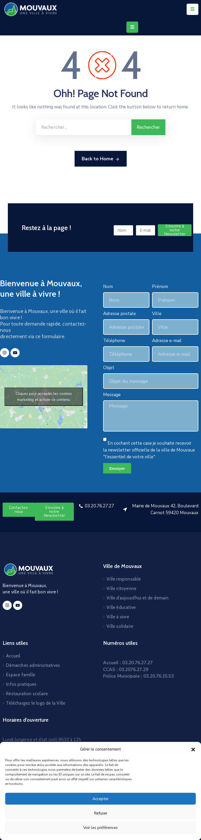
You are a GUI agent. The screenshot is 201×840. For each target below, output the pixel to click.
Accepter (100, 798)
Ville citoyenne (121, 588)
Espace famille (20, 674)
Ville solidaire (120, 626)
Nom (108, 287)
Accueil (13, 655)
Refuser (100, 813)
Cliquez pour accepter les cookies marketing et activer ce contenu (44, 396)
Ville (156, 314)
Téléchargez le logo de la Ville (35, 703)
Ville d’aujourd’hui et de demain (138, 597)
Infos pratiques (21, 684)
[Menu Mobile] (192, 9)
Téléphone (114, 341)
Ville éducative (121, 607)
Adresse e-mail (167, 341)
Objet (108, 368)
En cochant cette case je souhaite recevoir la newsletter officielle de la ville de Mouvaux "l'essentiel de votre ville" (149, 450)
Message (112, 395)
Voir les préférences (100, 827)
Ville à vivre (118, 616)
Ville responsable (124, 579)
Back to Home (101, 159)
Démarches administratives (33, 665)
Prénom (160, 287)
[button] (193, 749)
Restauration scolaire (27, 693)
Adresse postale (119, 314)
